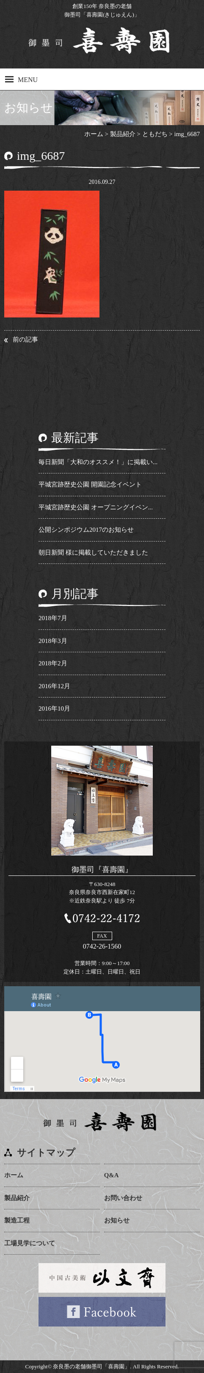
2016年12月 (54, 686)
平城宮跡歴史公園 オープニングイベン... (96, 507)
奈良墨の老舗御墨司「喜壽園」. (92, 1366)
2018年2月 (53, 663)
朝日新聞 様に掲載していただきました (93, 552)
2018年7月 (53, 618)
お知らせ (117, 1220)
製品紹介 (17, 1198)
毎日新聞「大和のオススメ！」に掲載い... (98, 462)
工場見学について (29, 1243)
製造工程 (17, 1220)
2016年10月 (54, 708)
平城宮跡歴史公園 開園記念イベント (90, 484)
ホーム (13, 1175)
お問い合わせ (123, 1198)
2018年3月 (53, 640)
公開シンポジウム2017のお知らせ (86, 529)
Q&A (111, 1175)
